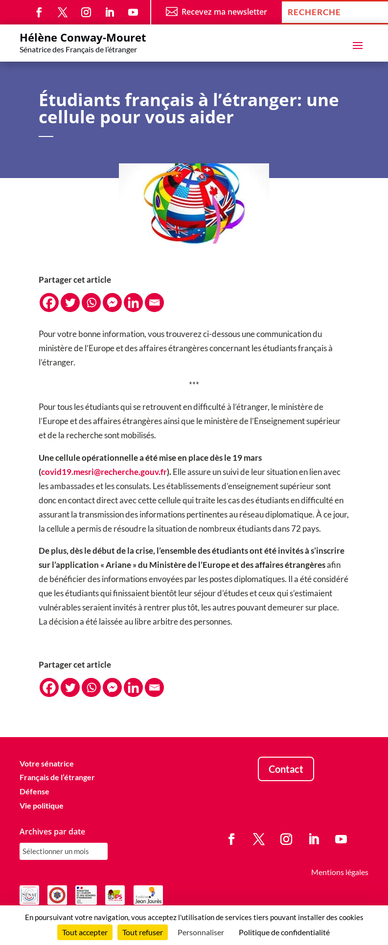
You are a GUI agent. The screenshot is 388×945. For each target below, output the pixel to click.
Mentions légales (339, 872)
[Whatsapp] (91, 302)
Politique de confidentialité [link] (284, 932)
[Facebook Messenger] (112, 302)
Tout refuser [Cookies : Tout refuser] (142, 932)
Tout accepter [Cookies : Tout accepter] (85, 932)
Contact (286, 769)
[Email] (154, 302)
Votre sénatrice (47, 763)
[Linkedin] (133, 302)
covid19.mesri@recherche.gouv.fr (104, 472)
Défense (34, 791)
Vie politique (42, 805)
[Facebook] (49, 302)
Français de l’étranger (57, 777)
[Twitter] (70, 302)
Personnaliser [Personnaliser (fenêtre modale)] (201, 932)
